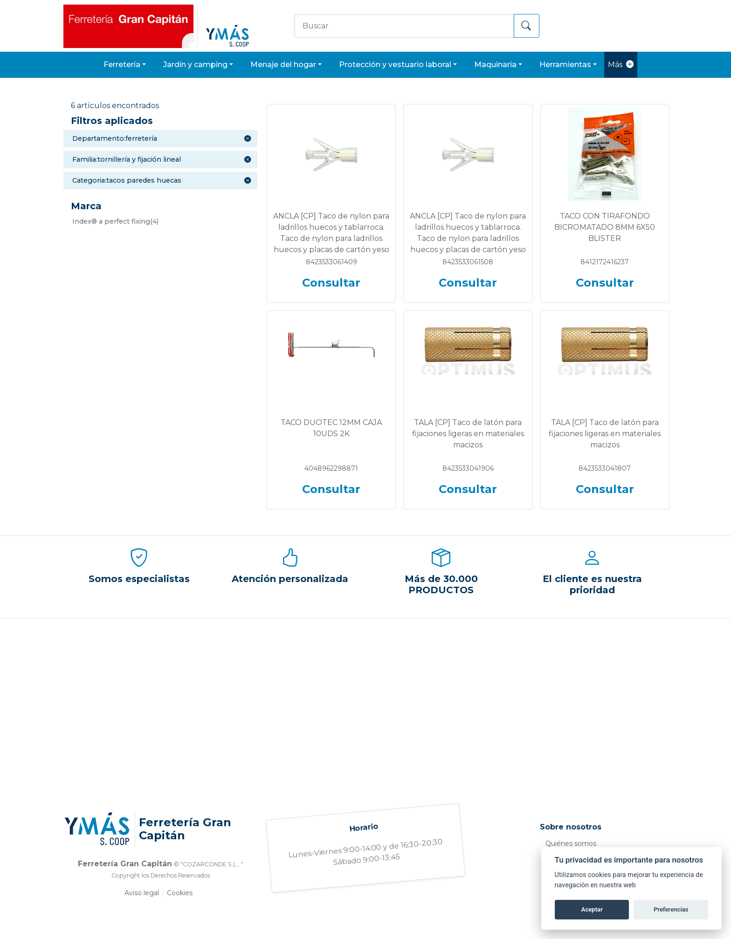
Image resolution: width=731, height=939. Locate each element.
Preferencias (671, 909)
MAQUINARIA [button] (495, 64)
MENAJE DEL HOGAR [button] (283, 64)
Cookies (180, 893)
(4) (115, 221)
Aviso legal (141, 893)
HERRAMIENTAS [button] (565, 64)
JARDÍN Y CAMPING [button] (195, 64)
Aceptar (591, 909)
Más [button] (621, 64)
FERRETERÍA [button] (121, 64)
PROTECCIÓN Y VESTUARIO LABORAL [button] (395, 64)
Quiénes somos (570, 843)
